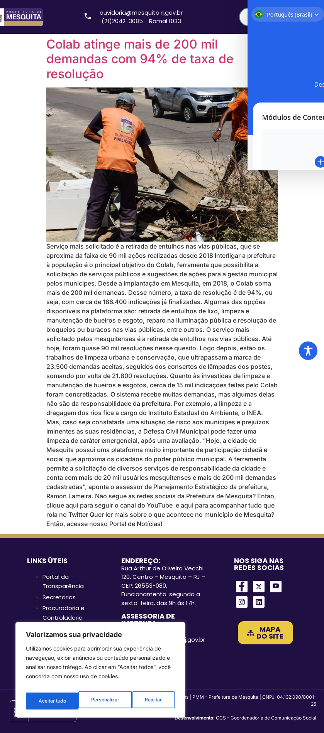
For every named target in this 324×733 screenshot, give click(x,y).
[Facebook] (242, 586)
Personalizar (52, 701)
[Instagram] (242, 602)
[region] (100, 672)
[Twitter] (259, 586)
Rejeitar (100, 701)
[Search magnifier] (307, 17)
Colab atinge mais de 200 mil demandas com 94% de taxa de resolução (140, 59)
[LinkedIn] (259, 602)
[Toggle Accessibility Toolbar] (308, 351)
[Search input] (274, 17)
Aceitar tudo (149, 701)
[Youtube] (276, 586)
